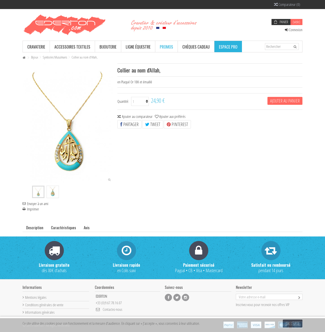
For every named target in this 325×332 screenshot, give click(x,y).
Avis (87, 227)
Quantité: (123, 101)
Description (34, 227)
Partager (129, 124)
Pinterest (177, 124)
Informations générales (40, 312)
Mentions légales (35, 297)
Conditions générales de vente (44, 304)
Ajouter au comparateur (137, 116)
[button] (36, 46)
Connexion (293, 29)
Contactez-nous (112, 309)
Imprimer (33, 209)
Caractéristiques (63, 227)
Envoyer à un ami (37, 203)
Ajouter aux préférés (172, 116)
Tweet (152, 124)
